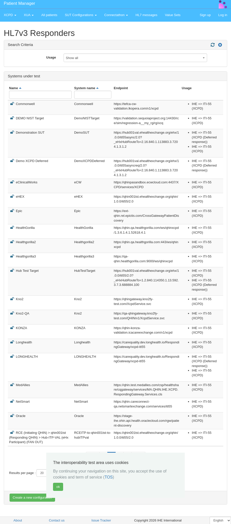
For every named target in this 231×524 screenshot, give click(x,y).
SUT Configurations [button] (81, 15)
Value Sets (172, 15)
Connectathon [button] (116, 15)
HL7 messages (146, 15)
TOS (109, 477)
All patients (49, 15)
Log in (222, 15)
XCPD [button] (10, 15)
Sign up (205, 15)
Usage (51, 57)
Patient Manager (19, 3)
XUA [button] (29, 15)
